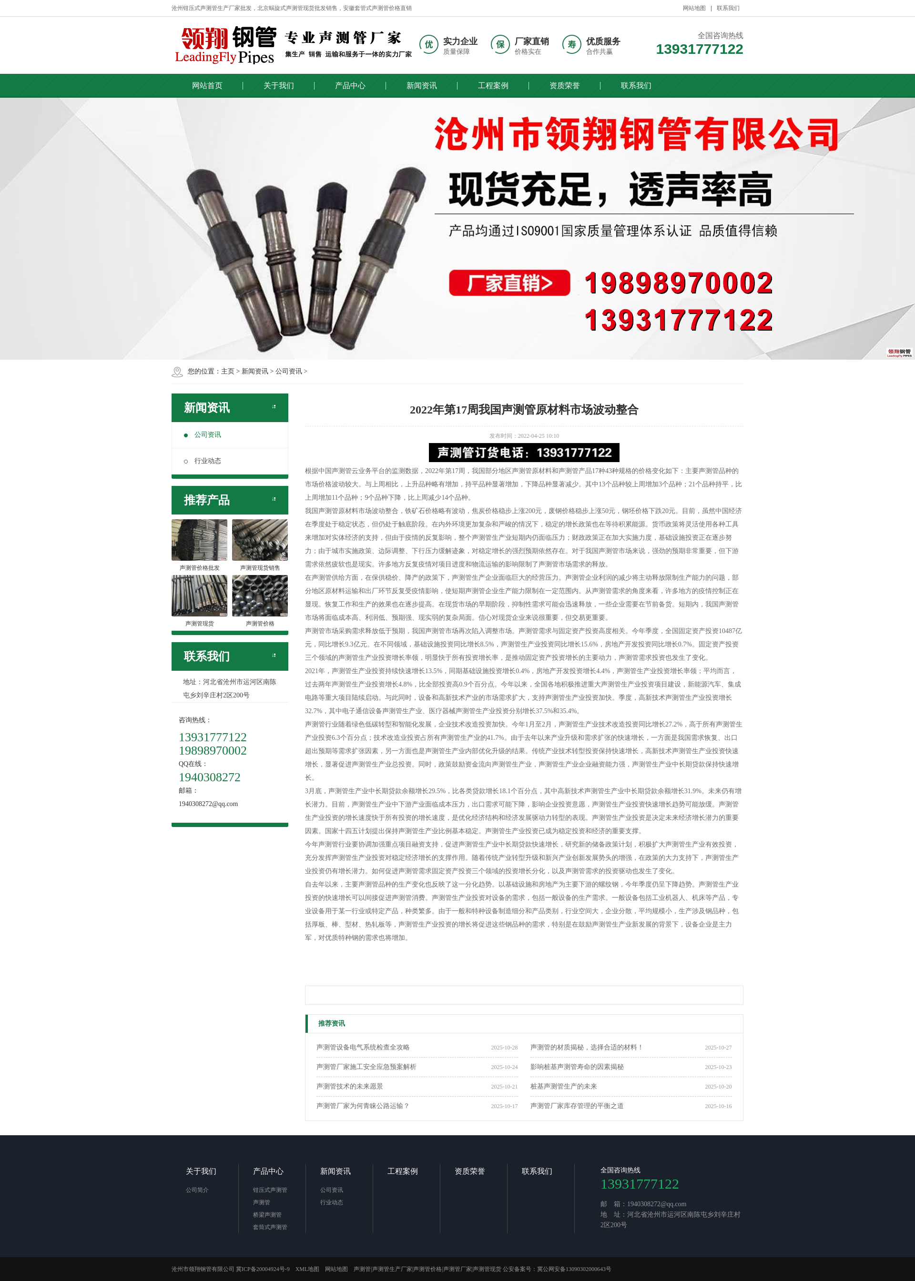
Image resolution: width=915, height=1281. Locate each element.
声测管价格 (427, 1269)
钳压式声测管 (270, 1190)
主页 (227, 371)
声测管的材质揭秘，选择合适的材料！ (587, 1047)
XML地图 (307, 1269)
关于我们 (279, 85)
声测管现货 (487, 1269)
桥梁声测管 (267, 1214)
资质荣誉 (564, 85)
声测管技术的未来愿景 (349, 1086)
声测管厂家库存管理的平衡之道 (577, 1106)
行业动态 (202, 460)
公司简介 (197, 1190)
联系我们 (728, 8)
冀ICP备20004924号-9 (263, 1269)
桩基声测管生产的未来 (563, 1086)
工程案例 (493, 85)
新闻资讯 (422, 85)
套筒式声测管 (270, 1227)
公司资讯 (288, 371)
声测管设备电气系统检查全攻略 (363, 1047)
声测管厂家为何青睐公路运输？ (363, 1106)
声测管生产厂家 (392, 1269)
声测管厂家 (457, 1269)
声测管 (261, 1202)
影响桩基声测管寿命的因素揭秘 (577, 1066)
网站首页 (207, 85)
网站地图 (694, 8)
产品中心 (350, 85)
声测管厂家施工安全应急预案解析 (366, 1066)
